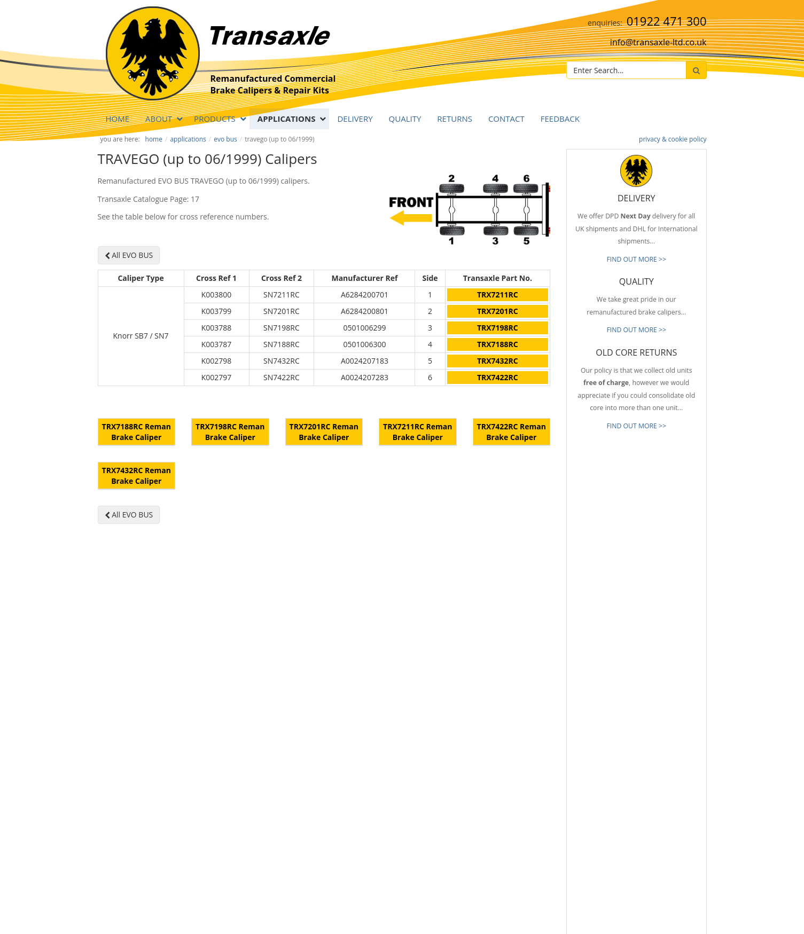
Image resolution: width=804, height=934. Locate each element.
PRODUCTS (215, 118)
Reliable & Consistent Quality (505, 737)
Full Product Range (490, 785)
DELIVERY (354, 118)
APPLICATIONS (286, 118)
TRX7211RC (497, 294)
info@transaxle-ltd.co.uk (658, 42)
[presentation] (656, 859)
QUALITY (405, 118)
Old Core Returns (487, 769)
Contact (506, 118)
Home (118, 118)
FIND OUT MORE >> (636, 259)
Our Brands (479, 800)
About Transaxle (486, 816)
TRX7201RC (497, 311)
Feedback (560, 118)
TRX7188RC (497, 344)
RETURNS (454, 118)
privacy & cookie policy (672, 139)
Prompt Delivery (486, 753)
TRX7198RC (497, 328)
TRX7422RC (497, 377)
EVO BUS (225, 139)
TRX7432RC (497, 361)
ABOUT (158, 118)
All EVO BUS (129, 255)
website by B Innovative (674, 924)
